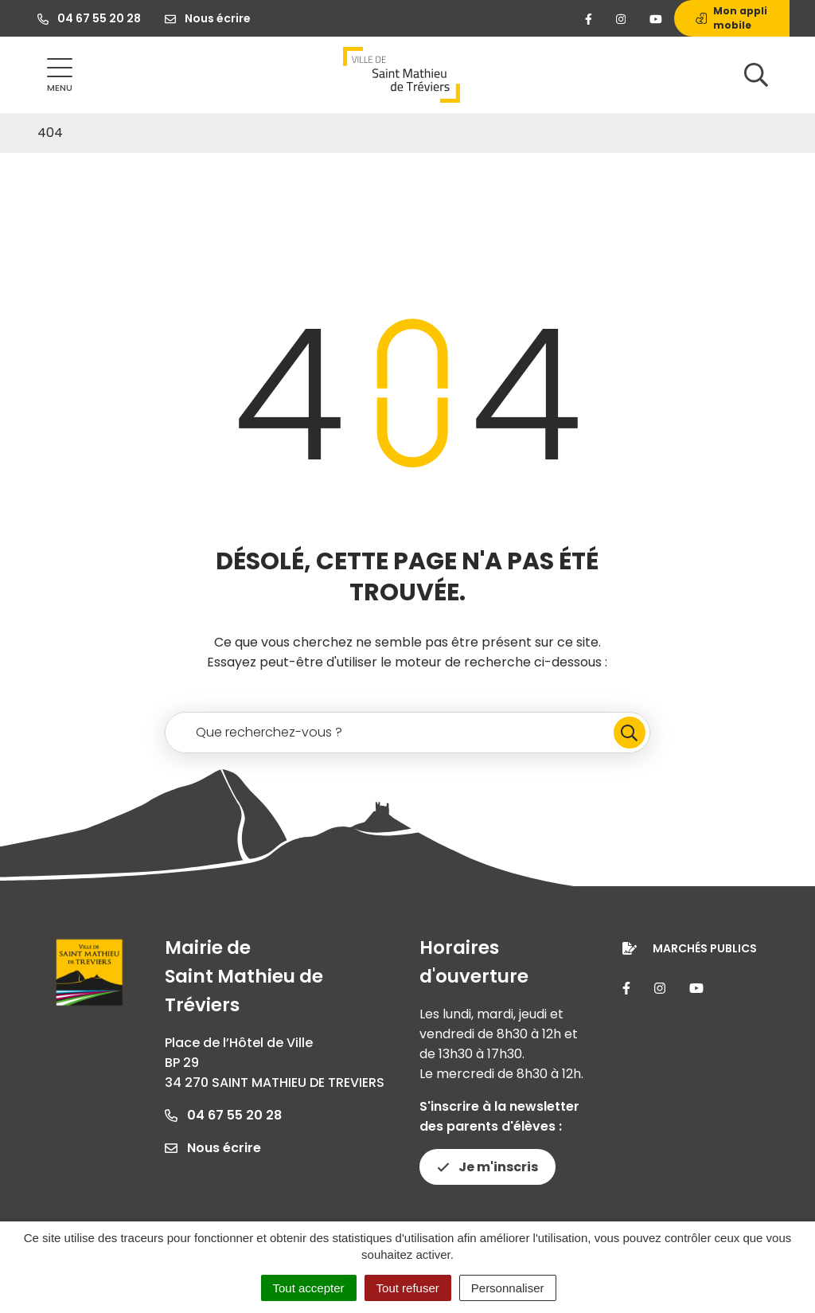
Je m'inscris (487, 1167)
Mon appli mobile (731, 18)
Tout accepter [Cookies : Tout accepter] (309, 1288)
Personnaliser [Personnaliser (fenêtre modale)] (507, 1288)
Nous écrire (213, 1148)
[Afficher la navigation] (59, 75)
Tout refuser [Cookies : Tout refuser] (407, 1288)
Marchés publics (705, 948)
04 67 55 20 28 (223, 1115)
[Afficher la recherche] (756, 75)
